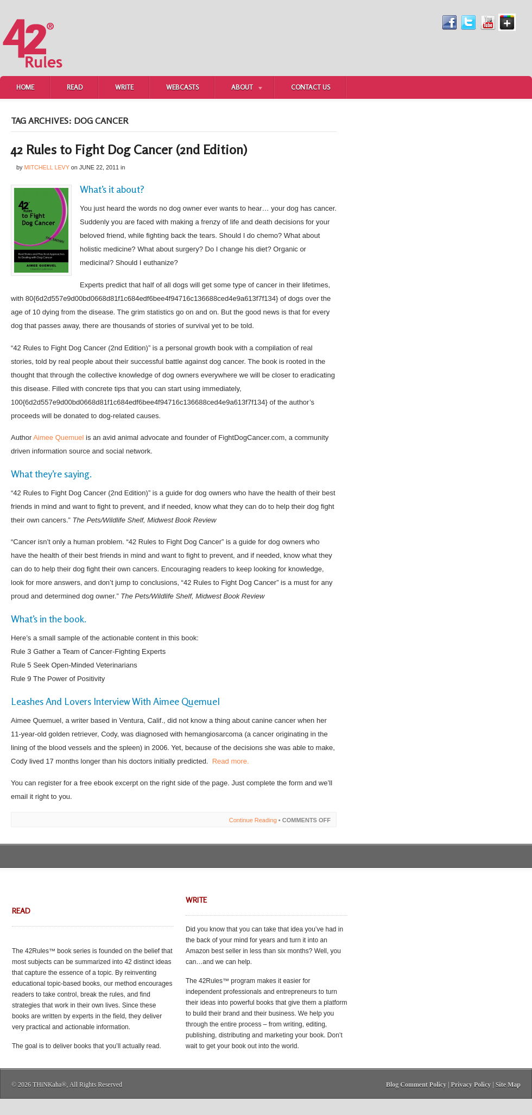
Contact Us (310, 87)
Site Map (508, 1084)
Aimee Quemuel (58, 437)
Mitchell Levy (46, 167)
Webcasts (182, 87)
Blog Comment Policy (416, 1084)
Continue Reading (253, 820)
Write (124, 87)
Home (25, 87)
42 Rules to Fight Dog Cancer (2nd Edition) (129, 150)
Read (75, 87)
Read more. (230, 761)
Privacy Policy (471, 1084)
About (239, 88)
